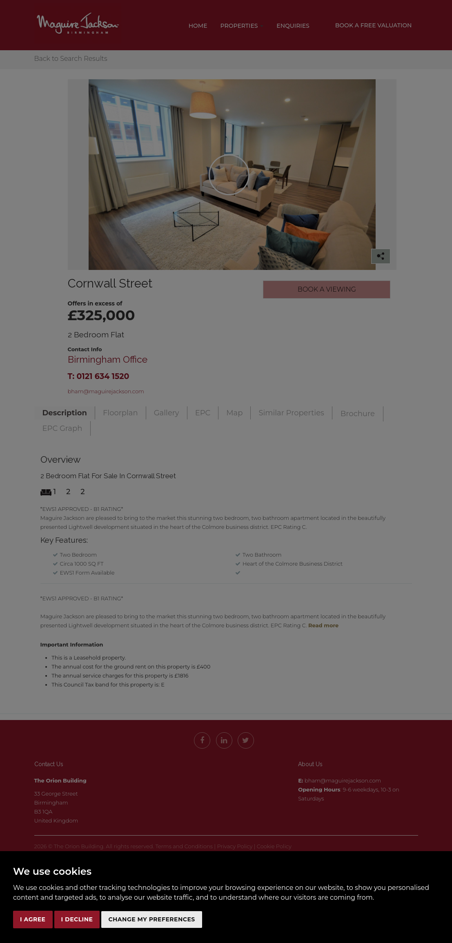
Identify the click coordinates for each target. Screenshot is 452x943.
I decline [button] (77, 919)
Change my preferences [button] (151, 919)
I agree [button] (33, 919)
